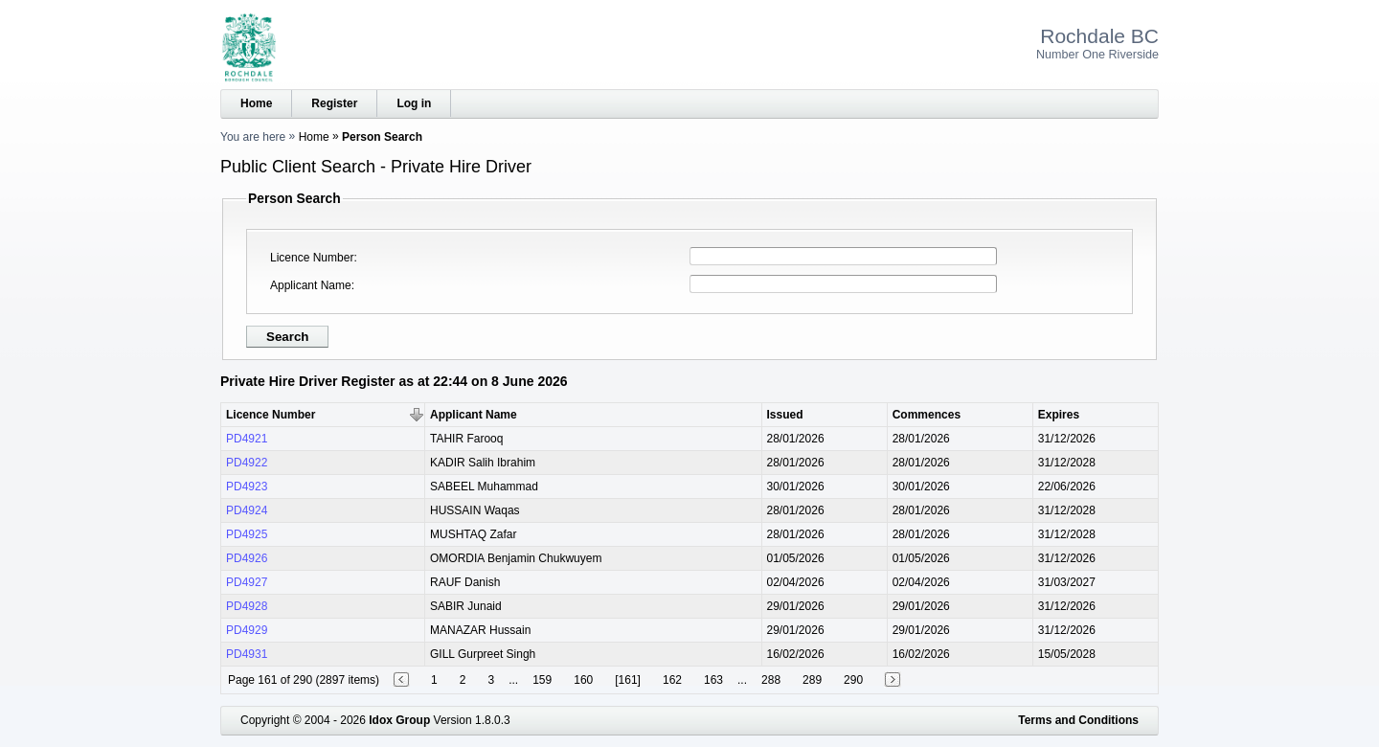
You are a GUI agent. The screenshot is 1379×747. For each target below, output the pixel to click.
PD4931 (246, 654)
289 (812, 680)
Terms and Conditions (1078, 720)
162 (672, 680)
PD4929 (246, 630)
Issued (785, 414)
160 (583, 680)
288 (770, 680)
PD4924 (246, 510)
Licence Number (311, 257)
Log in (413, 103)
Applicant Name (310, 285)
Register (334, 103)
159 (542, 680)
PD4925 (246, 534)
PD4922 (246, 462)
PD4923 (246, 486)
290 (853, 680)
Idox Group (399, 720)
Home (256, 103)
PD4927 (246, 582)
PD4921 (246, 438)
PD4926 (246, 558)
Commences (927, 414)
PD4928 (246, 606)
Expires (1058, 414)
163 (713, 680)
